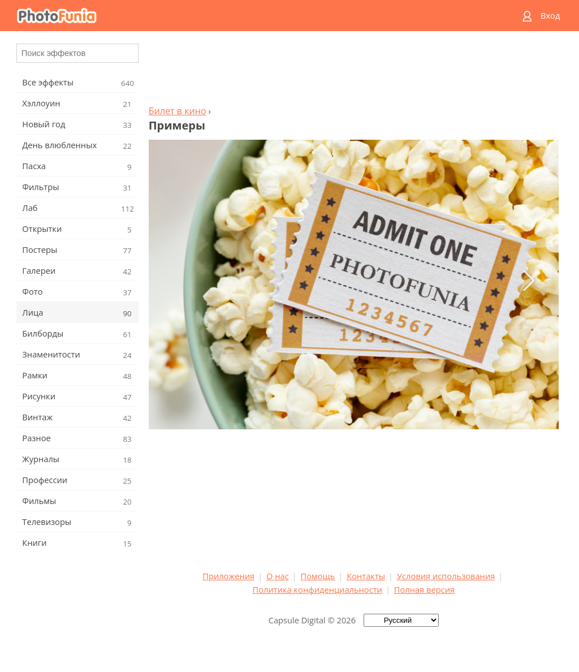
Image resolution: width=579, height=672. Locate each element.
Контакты (366, 575)
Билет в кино (177, 111)
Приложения (228, 575)
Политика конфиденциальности (317, 589)
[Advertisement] (353, 71)
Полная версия (424, 589)
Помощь (318, 575)
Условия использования (446, 575)
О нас (277, 575)
